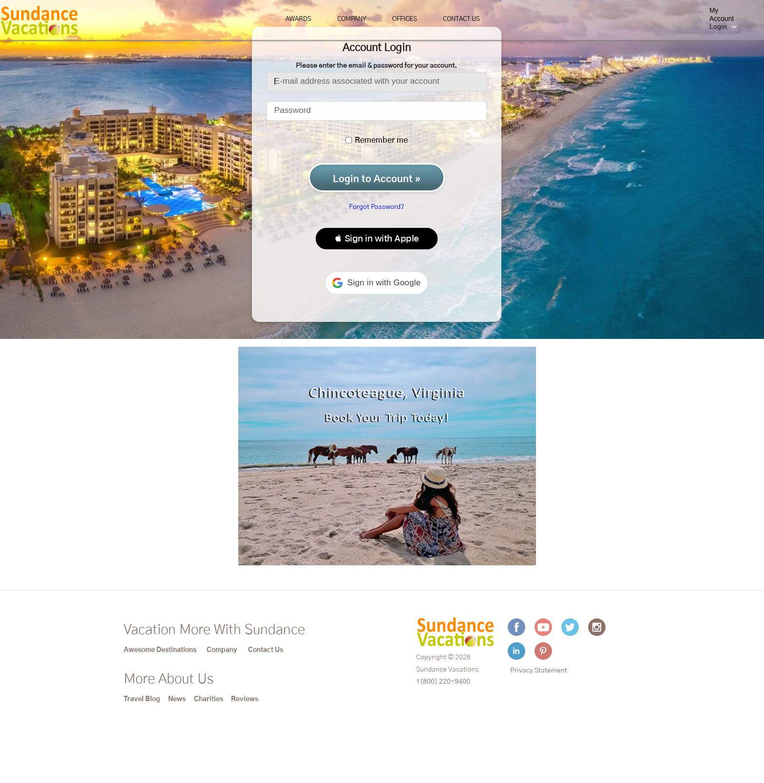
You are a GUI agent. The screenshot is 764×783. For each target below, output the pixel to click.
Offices (404, 19)
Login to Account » (376, 179)
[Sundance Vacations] (39, 23)
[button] (377, 238)
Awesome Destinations (160, 650)
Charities (208, 699)
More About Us (168, 679)
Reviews (244, 699)
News (177, 699)
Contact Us (461, 19)
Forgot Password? (376, 207)
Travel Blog (142, 699)
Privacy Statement (538, 670)
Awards (298, 19)
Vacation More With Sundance (214, 630)
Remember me (376, 140)
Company (351, 19)
